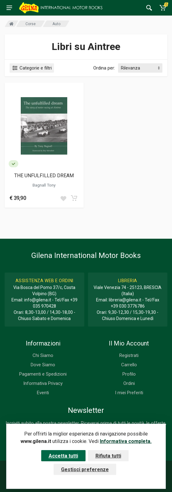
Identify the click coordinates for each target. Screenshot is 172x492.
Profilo (129, 374)
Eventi (43, 392)
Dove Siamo (43, 365)
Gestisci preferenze (85, 469)
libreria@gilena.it (125, 299)
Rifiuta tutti (108, 456)
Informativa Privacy (43, 383)
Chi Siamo (43, 355)
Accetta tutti (63, 456)
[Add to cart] (74, 198)
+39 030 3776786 (128, 306)
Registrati (129, 355)
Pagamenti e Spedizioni (43, 374)
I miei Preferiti (129, 392)
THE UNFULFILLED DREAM (44, 175)
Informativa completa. (126, 441)
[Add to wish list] (63, 198)
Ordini (129, 383)
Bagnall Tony (44, 185)
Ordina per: (104, 68)
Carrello (129, 365)
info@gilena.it (37, 299)
